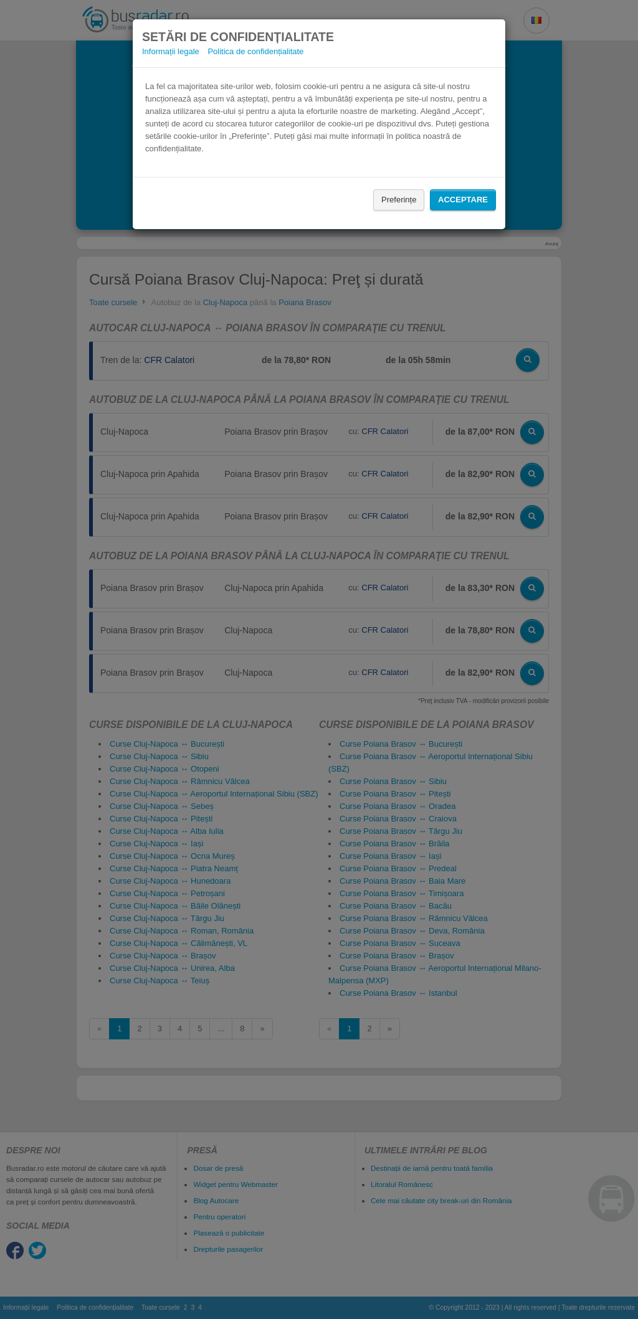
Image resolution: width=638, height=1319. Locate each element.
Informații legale (170, 51)
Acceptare (463, 199)
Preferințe (398, 199)
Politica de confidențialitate (255, 51)
